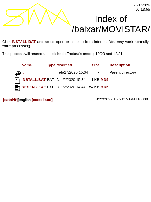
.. (19, 72)
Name (23, 65)
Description (120, 65)
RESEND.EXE (30, 87)
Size (96, 65)
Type (51, 65)
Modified (64, 65)
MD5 (104, 79)
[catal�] (10, 100)
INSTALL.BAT (24, 42)
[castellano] (42, 100)
